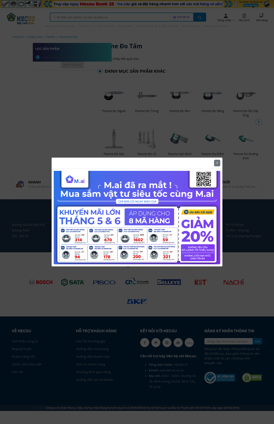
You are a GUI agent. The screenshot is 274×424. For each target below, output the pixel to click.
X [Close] (217, 163)
